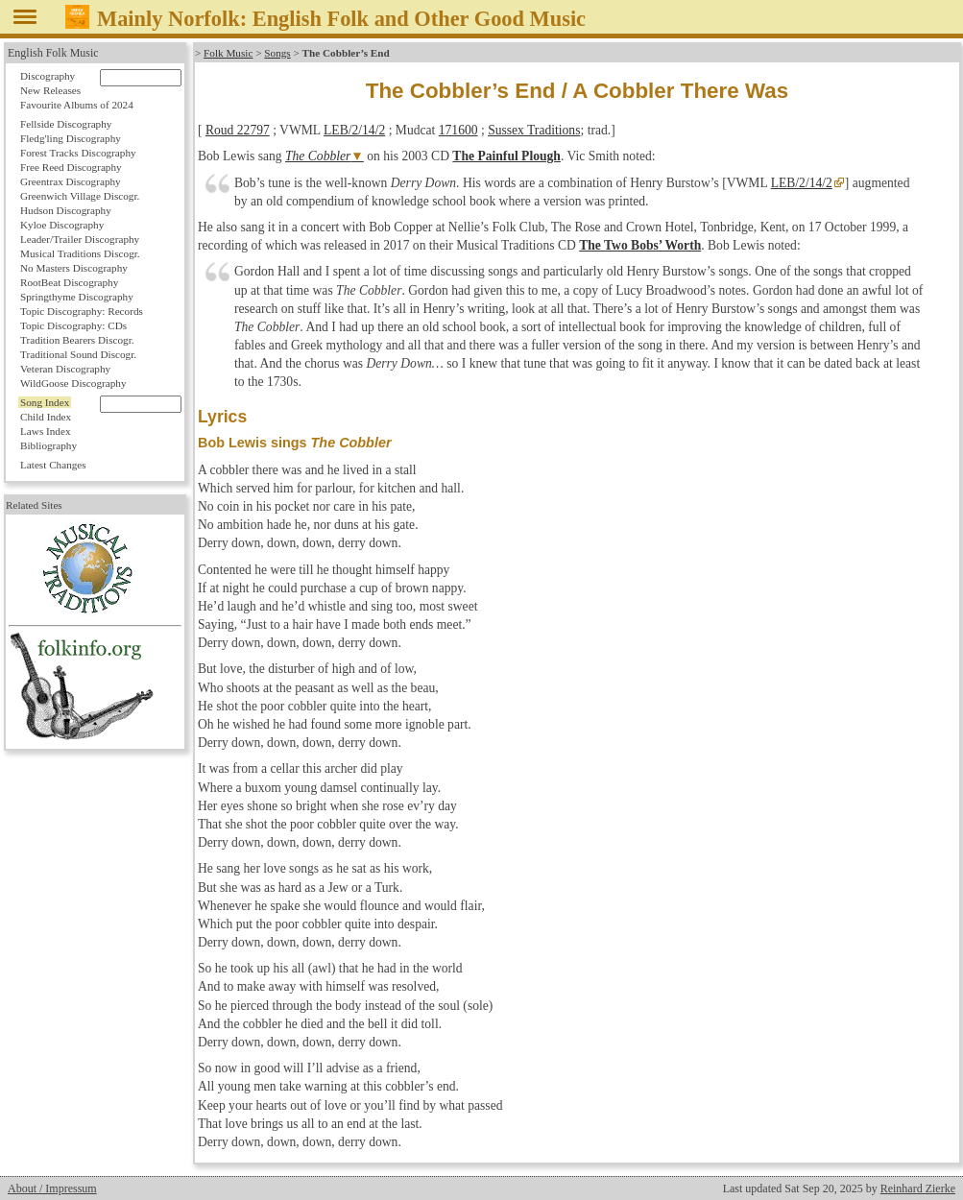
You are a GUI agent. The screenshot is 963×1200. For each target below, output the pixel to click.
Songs (277, 53)
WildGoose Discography (73, 383)
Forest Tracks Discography (78, 152)
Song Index (44, 402)
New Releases (50, 90)
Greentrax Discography (70, 181)
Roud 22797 (237, 130)
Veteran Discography (65, 368)
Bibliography (48, 445)
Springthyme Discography (76, 296)
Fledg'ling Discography (70, 138)
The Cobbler (317, 156)
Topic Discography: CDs (73, 325)
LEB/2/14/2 (354, 130)
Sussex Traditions (534, 130)
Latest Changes (53, 464)
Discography (47, 76)
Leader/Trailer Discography (79, 239)
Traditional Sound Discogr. (78, 354)
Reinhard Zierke (917, 1188)
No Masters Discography (74, 268)
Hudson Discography (65, 210)
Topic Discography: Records (81, 311)
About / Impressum (52, 1188)
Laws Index (45, 431)
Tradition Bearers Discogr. (77, 340)
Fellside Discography (65, 124)
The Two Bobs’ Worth (640, 245)
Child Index (45, 416)
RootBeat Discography (69, 282)
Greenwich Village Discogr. (79, 196)
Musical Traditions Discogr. (80, 253)
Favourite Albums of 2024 (76, 104)
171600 (458, 130)
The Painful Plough (506, 156)
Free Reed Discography (71, 167)
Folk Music (228, 53)
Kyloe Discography (62, 224)
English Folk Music (53, 53)
